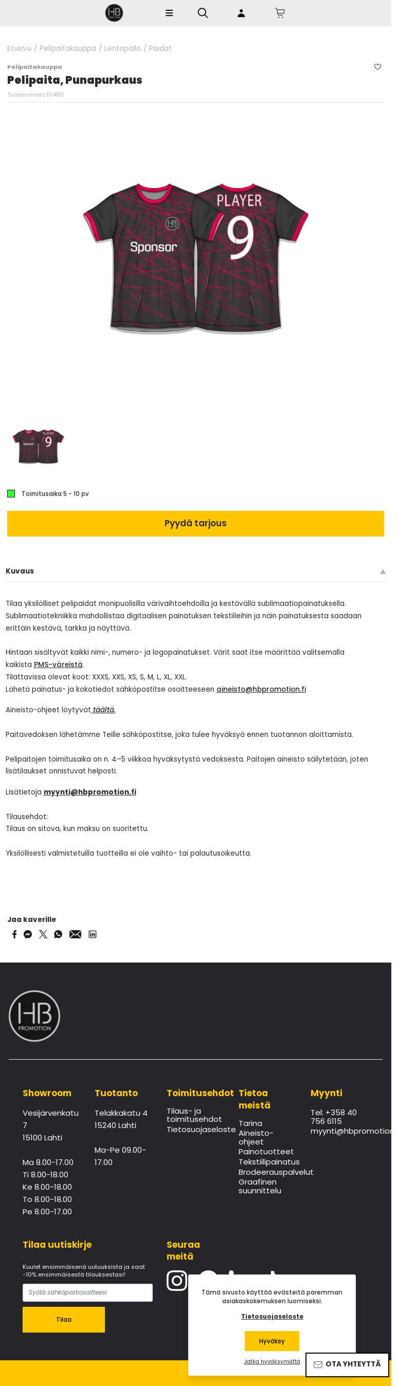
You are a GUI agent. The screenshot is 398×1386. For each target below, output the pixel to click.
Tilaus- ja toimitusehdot (194, 1115)
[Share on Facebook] (14, 934)
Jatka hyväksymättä (272, 1361)
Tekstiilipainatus (268, 1162)
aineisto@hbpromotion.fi (261, 689)
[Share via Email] (75, 934)
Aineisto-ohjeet (256, 1138)
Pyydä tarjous (196, 523)
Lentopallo (122, 49)
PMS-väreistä (58, 665)
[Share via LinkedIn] (92, 934)
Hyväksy (272, 1341)
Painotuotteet (266, 1152)
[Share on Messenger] (28, 934)
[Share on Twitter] (43, 934)
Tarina (250, 1124)
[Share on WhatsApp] (58, 934)
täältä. (103, 710)
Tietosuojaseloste (196, 1130)
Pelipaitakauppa (68, 49)
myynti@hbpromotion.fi (340, 1131)
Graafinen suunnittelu (260, 1186)
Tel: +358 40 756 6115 (334, 1117)
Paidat (160, 49)
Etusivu (19, 49)
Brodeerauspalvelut (268, 1172)
